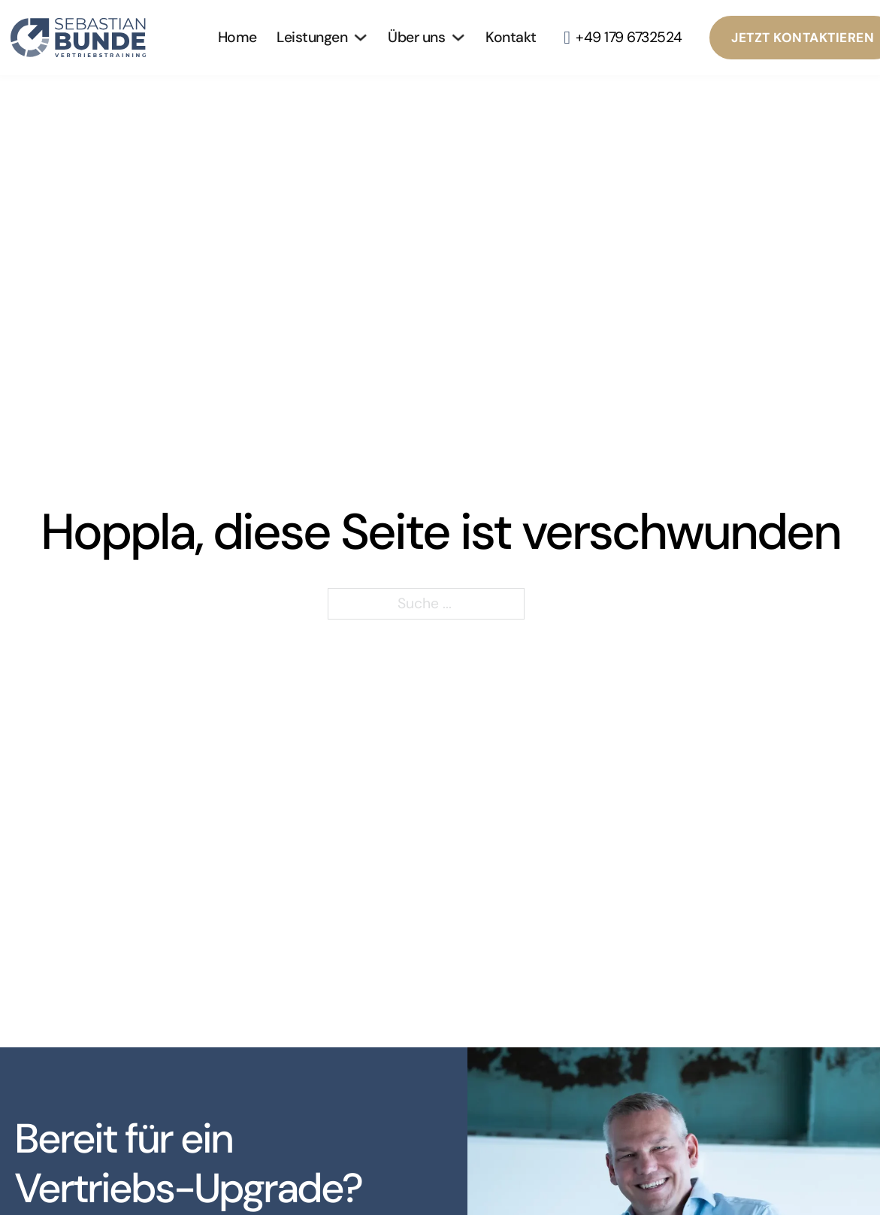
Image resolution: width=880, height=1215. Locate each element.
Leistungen (312, 37)
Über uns (416, 37)
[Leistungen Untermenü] (360, 37)
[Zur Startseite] (86, 37)
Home (237, 37)
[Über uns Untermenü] (458, 37)
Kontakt (511, 37)
